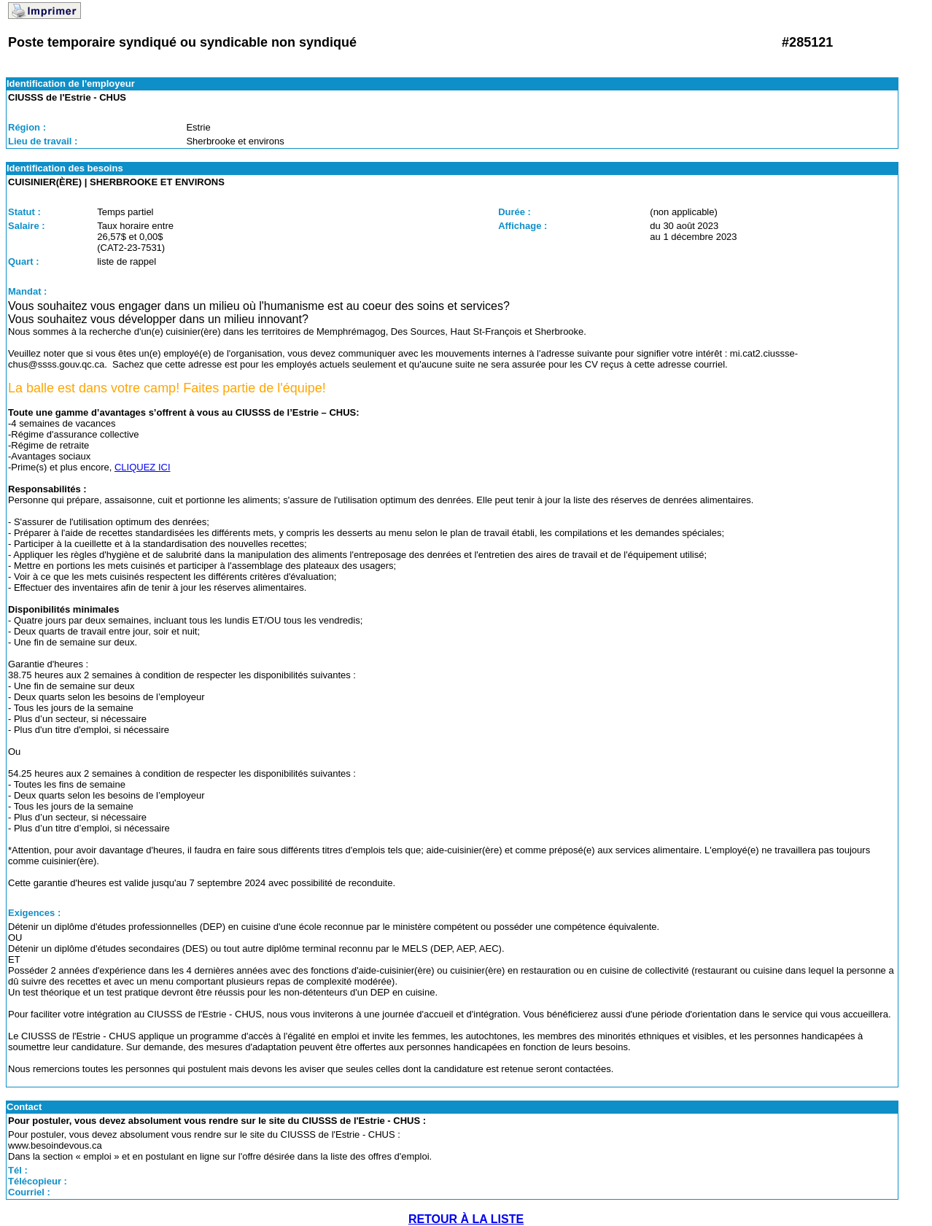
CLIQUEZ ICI (142, 467)
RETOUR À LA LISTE (466, 1219)
